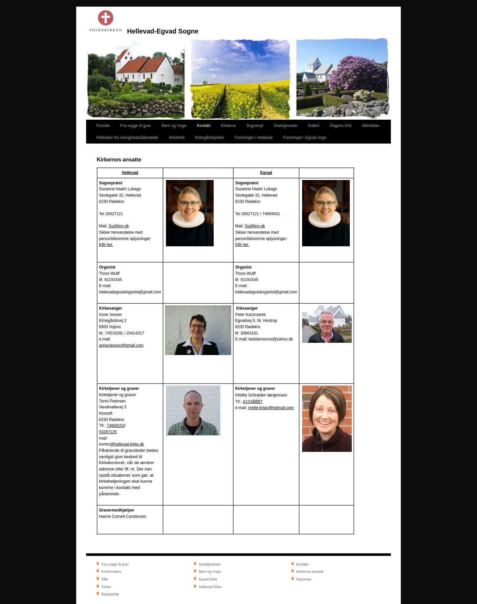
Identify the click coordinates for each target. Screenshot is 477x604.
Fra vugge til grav (115, 564)
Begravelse (110, 594)
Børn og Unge (210, 572)
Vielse (106, 587)
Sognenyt (303, 579)
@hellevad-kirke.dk (127, 444)
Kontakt (302, 564)
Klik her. (106, 244)
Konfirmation (111, 572)
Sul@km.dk (119, 226)
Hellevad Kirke (210, 587)
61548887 (252, 401)
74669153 (115, 425)
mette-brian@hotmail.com (271, 407)
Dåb (104, 579)
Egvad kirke (208, 579)
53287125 (108, 432)
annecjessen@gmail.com (121, 345)
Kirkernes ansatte (310, 572)
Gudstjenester (210, 564)
